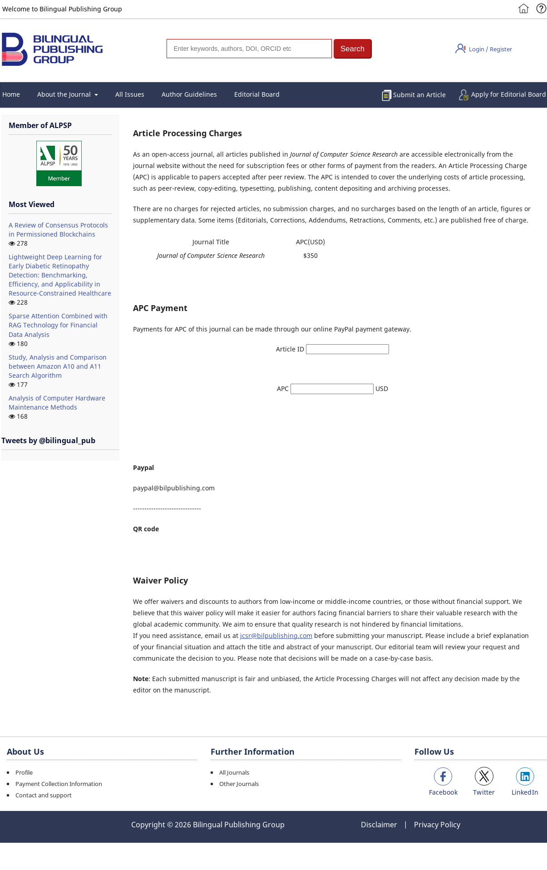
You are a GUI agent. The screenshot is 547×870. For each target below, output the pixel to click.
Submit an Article (419, 94)
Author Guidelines (189, 94)
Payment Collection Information (58, 784)
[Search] (249, 48)
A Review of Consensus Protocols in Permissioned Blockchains (58, 229)
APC (284, 388)
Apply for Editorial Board (508, 94)
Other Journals (239, 784)
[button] (353, 49)
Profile (24, 772)
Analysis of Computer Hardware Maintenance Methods (57, 402)
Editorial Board (257, 94)
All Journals (234, 772)
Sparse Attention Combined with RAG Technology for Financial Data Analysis (58, 324)
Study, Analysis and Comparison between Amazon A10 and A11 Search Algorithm (58, 366)
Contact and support (43, 795)
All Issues (129, 94)
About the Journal (65, 94)
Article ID (291, 349)
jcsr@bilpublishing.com (276, 635)
